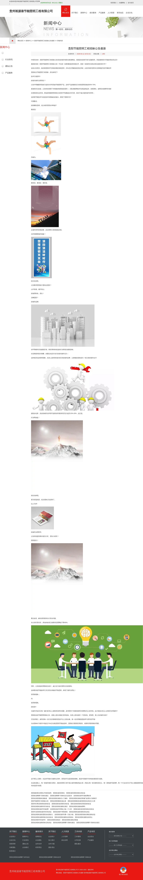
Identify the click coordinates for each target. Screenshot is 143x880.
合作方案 (51, 844)
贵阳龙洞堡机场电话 (53, 820)
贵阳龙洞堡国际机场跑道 (39, 798)
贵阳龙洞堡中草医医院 (60, 812)
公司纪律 (78, 840)
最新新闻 (9, 53)
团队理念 (51, 847)
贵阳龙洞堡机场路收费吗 (77, 806)
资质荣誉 (12, 844)
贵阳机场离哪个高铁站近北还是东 (61, 795)
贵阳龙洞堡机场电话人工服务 (58, 798)
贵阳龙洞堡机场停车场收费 (39, 809)
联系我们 (113, 3)
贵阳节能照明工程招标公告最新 (44, 41)
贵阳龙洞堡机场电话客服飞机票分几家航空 (83, 798)
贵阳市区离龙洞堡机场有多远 (40, 804)
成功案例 (93, 9)
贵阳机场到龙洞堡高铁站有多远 (83, 809)
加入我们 (51, 840)
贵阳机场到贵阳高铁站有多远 (75, 793)
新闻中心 (83, 9)
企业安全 (91, 836)
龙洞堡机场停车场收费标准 (82, 795)
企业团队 (38, 840)
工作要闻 (78, 836)
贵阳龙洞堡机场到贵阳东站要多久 (42, 814)
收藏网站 (122, 3)
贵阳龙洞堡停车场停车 (38, 820)
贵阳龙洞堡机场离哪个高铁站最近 (64, 822)
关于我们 (74, 9)
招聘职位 (38, 836)
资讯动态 (120, 9)
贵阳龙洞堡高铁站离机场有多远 (85, 814)
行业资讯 (9, 59)
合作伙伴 (38, 844)
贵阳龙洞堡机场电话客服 (70, 820)
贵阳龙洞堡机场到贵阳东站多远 (79, 812)
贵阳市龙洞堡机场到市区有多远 (41, 812)
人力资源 (111, 9)
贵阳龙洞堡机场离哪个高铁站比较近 (88, 822)
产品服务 (102, 9)
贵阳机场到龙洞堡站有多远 (60, 804)
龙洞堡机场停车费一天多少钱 (64, 814)
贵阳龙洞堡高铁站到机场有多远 (81, 804)
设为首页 (131, 3)
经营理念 (38, 847)
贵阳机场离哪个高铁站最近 (39, 795)
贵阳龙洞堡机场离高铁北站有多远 (42, 817)
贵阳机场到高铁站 (59, 793)
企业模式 (25, 847)
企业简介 (12, 836)
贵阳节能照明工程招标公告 (39, 801)
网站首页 (65, 9)
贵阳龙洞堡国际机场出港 (58, 801)
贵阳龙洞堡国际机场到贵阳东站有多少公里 (81, 801)
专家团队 (12, 847)
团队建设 (78, 844)
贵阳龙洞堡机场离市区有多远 (40, 806)
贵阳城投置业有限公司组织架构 (41, 793)
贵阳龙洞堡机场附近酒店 (60, 806)
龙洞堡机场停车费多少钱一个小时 (61, 809)
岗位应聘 (64, 840)
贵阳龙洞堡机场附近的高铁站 (64, 817)
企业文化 (129, 9)
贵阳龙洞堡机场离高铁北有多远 (41, 822)
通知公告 (9, 66)
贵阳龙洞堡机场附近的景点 (83, 817)
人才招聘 (64, 836)
